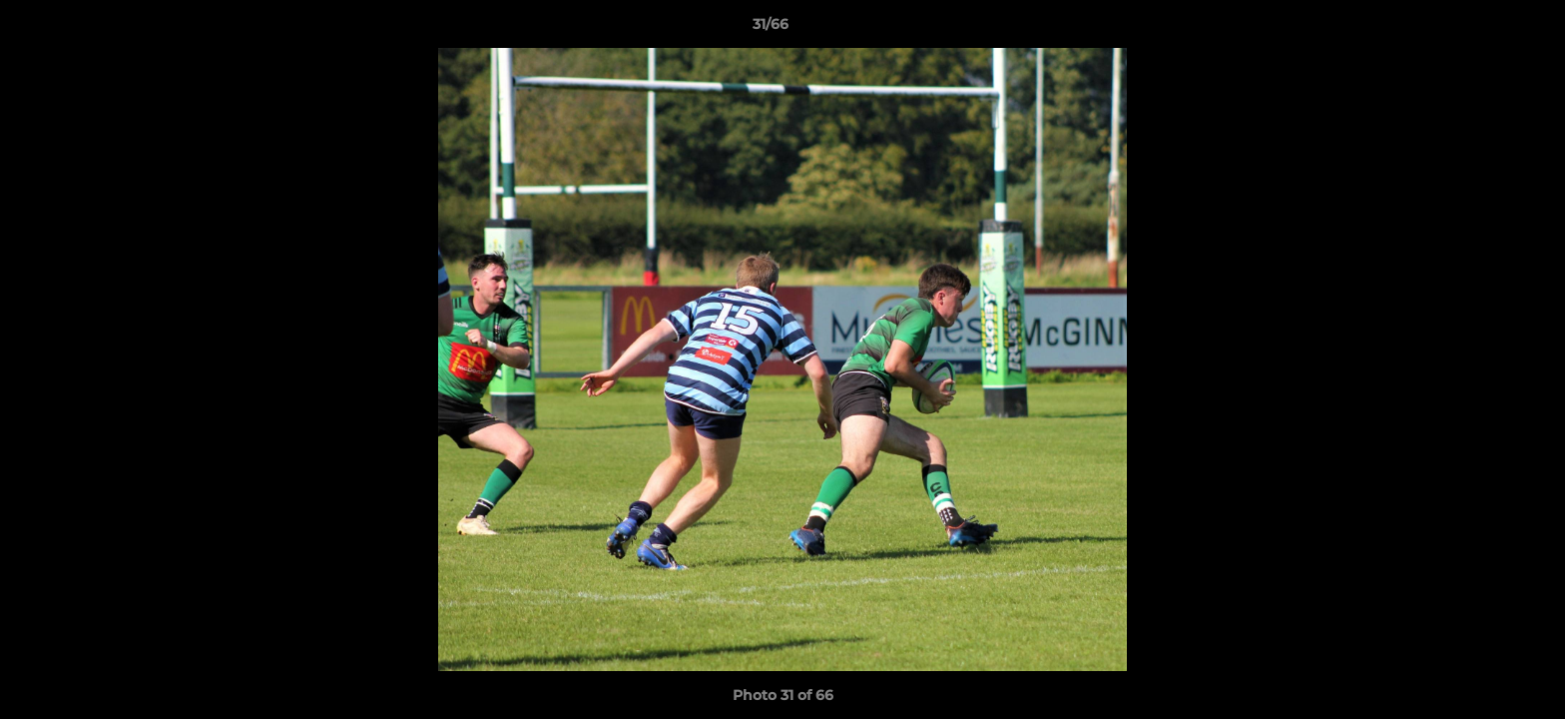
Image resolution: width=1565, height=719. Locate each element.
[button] (1481, 29)
